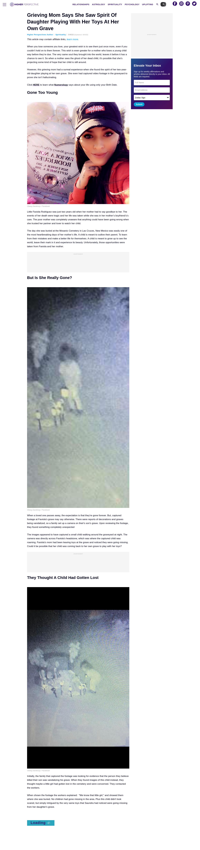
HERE (36, 85)
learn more (72, 39)
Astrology (104, 4)
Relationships (86, 4)
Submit (139, 104)
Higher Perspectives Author (40, 35)
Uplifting (153, 4)
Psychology (138, 4)
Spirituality (120, 4)
